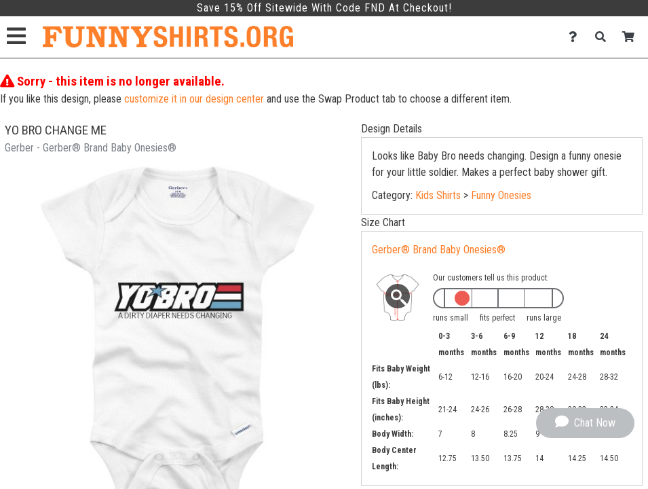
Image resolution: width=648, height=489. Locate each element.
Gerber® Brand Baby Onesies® (439, 249)
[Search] (604, 37)
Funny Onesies (501, 195)
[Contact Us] (576, 37)
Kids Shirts (438, 195)
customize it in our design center (194, 98)
